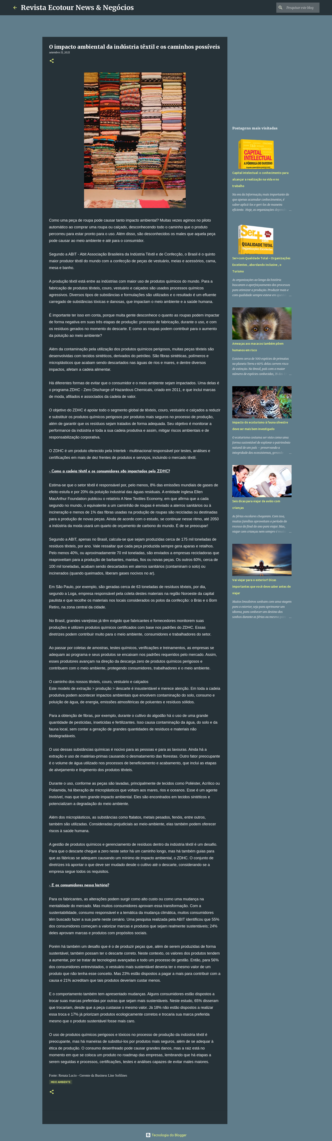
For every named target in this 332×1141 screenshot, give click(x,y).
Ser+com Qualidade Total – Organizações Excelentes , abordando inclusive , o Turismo (261, 265)
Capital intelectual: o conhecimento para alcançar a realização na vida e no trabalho (260, 179)
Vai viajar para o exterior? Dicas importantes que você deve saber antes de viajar (261, 586)
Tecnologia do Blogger (166, 1135)
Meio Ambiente (61, 1082)
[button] (51, 61)
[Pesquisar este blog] (297, 8)
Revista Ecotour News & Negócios (77, 7)
